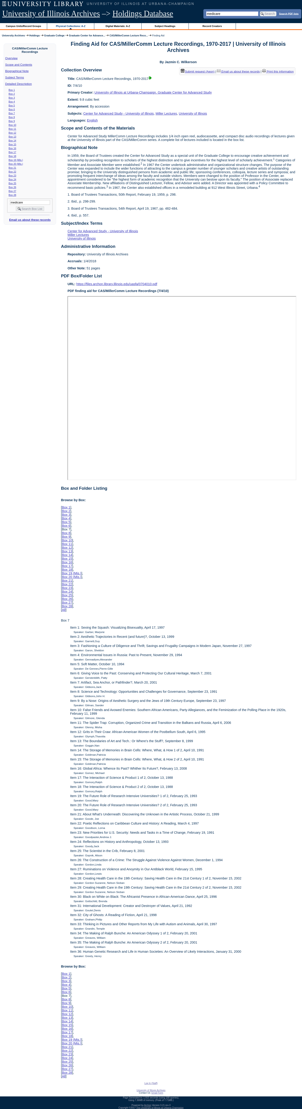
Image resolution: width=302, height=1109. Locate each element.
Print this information (278, 71)
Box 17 (12, 152)
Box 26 (12, 187)
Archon (147, 1105)
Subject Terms (14, 77)
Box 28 (12, 195)
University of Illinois (193, 113)
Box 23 (12, 175)
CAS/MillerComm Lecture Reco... (128, 35)
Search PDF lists (289, 13)
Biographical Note (17, 71)
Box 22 (12, 171)
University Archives (13, 35)
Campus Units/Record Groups (23, 26)
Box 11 (12, 128)
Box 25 (12, 183)
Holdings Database (143, 13)
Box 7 (12, 113)
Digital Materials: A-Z (117, 26)
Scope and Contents (18, 64)
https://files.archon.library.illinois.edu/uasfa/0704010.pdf (116, 284)
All (63, 610)
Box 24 (12, 179)
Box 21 (12, 167)
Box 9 (12, 121)
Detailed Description (18, 84)
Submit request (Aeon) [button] (198, 71)
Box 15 (12, 144)
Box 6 (12, 109)
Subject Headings (165, 26)
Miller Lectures (166, 113)
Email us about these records (30, 220)
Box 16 (12, 148)
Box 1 (12, 90)
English (92, 120)
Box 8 (12, 117)
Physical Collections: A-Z (70, 26)
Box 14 (12, 140)
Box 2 (12, 93)
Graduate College (54, 35)
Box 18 (12, 156)
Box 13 (12, 136)
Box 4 (12, 101)
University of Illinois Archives (51, 13)
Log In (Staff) (151, 1083)
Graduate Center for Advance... (87, 35)
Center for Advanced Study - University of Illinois (118, 113)
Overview (11, 58)
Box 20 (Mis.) (16, 163)
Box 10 (12, 125)
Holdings (34, 35)
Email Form (157, 1093)
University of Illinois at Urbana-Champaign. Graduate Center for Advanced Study (153, 92)
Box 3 (12, 97)
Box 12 (12, 132)
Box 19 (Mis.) (16, 160)
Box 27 (12, 191)
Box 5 (12, 105)
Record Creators (212, 26)
